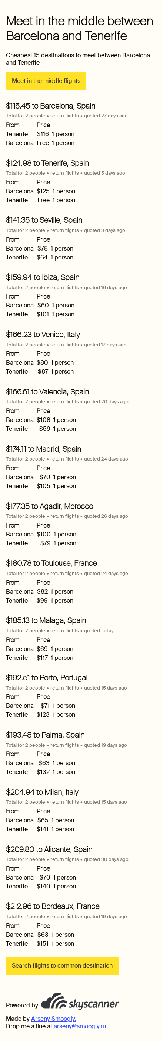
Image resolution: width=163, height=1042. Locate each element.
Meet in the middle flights (46, 81)
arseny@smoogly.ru (80, 1026)
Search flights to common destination (62, 966)
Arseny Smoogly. (53, 1019)
